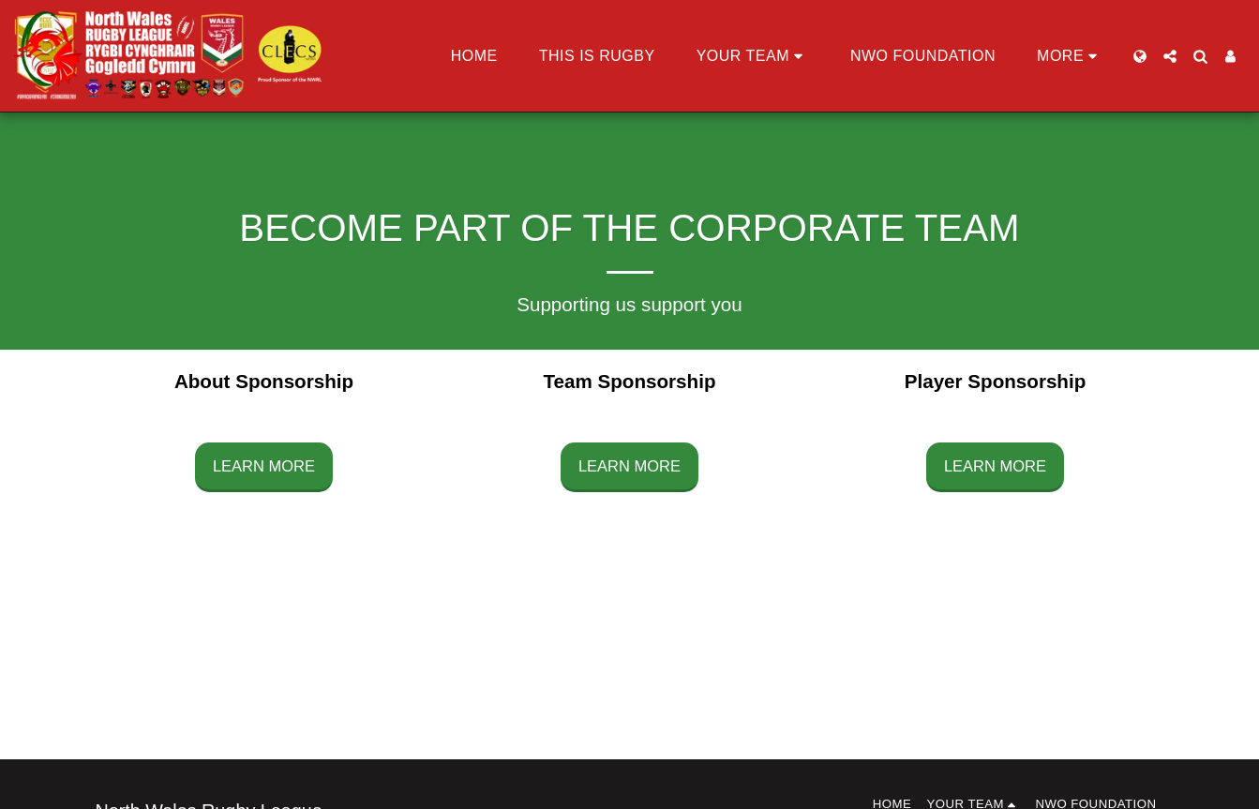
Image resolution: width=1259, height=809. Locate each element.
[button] (753, 56)
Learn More (264, 465)
